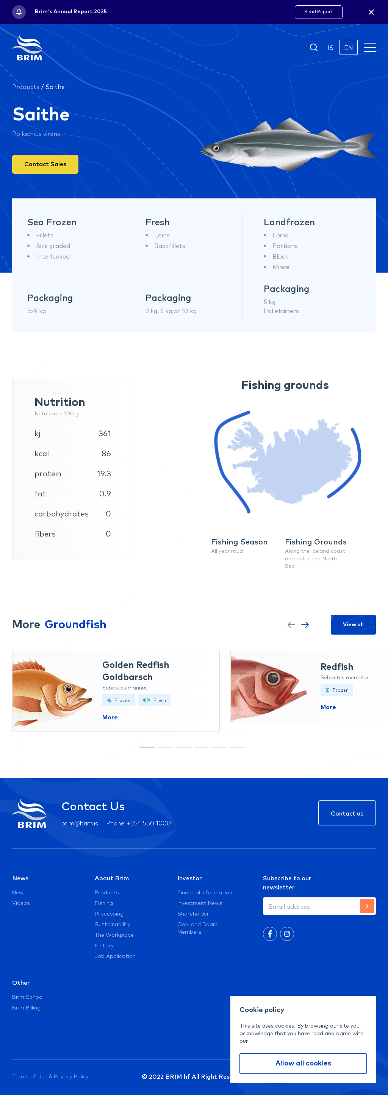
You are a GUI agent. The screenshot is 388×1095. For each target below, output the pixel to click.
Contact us (347, 813)
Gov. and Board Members (198, 927)
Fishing (104, 902)
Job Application (115, 955)
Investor (189, 878)
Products (25, 86)
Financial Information (204, 892)
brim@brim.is (79, 823)
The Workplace (114, 934)
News (20, 878)
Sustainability (112, 923)
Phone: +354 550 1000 (138, 823)
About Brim (112, 878)
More (110, 717)
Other (21, 982)
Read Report (318, 11)
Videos (21, 902)
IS (330, 47)
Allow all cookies (303, 1063)
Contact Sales (45, 163)
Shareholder (193, 913)
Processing (109, 913)
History (104, 945)
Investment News (199, 902)
